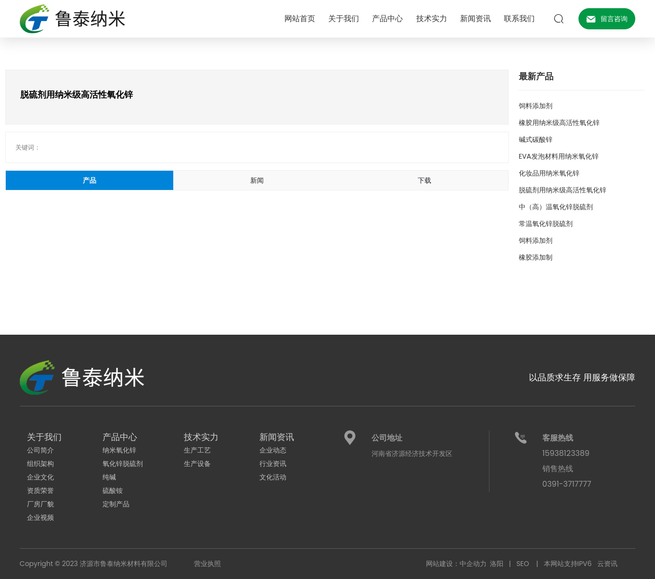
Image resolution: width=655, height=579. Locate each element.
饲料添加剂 (535, 106)
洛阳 (496, 563)
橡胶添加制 (535, 257)
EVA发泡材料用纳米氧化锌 (559, 156)
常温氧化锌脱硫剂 (546, 223)
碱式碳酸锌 (535, 139)
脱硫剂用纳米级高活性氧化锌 (562, 190)
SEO (526, 563)
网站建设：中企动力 (456, 563)
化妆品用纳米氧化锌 (549, 173)
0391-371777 (564, 484)
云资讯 (609, 563)
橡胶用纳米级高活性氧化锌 (559, 122)
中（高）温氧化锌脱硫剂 (556, 207)
